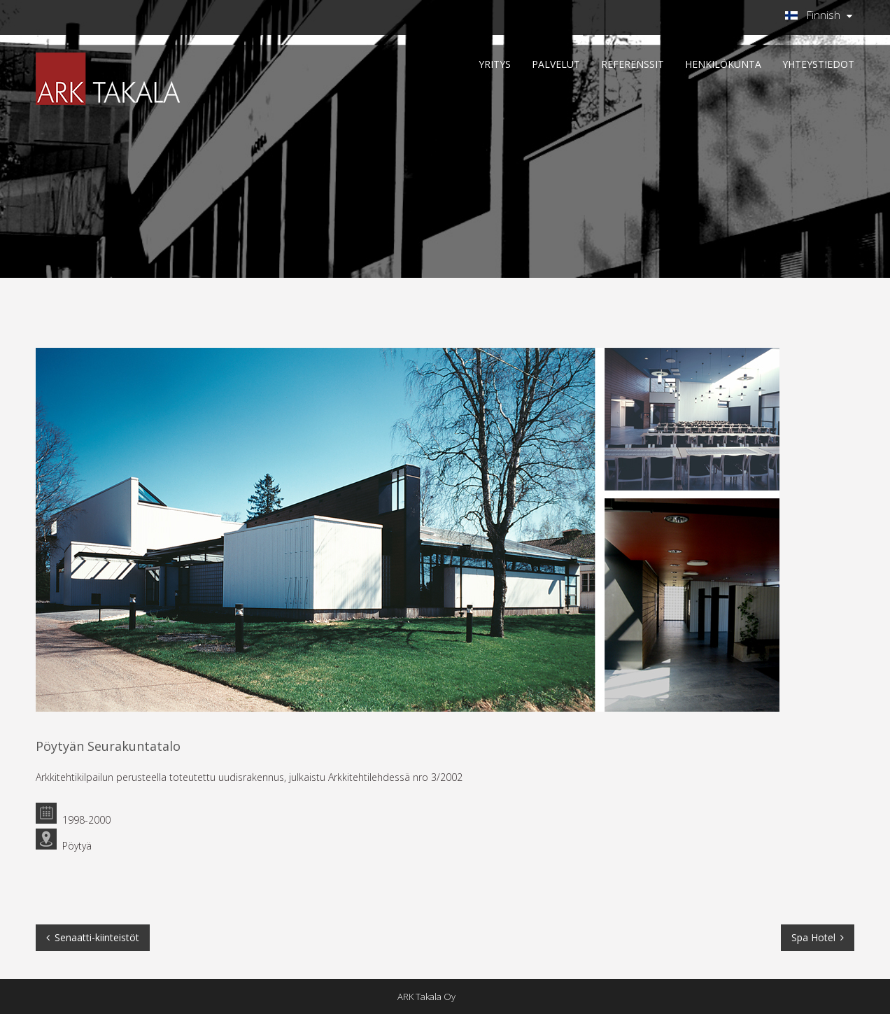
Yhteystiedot (818, 64)
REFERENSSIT (632, 64)
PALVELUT (556, 64)
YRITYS (495, 64)
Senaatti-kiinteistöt (97, 937)
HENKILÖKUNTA (723, 64)
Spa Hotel (813, 937)
